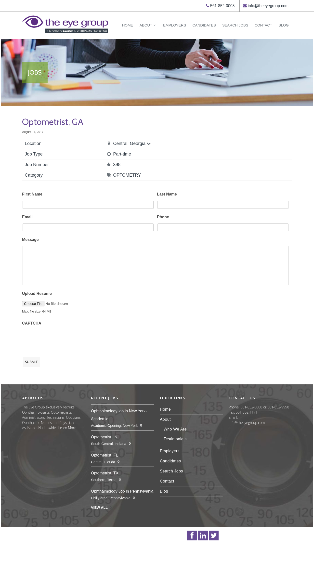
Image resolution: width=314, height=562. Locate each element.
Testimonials (175, 439)
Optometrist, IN (104, 437)
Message (30, 239)
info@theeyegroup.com (268, 6)
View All (99, 508)
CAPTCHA (31, 323)
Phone (163, 217)
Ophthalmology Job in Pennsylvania (122, 491)
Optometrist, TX (104, 473)
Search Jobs (235, 25)
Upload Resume (37, 293)
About (148, 25)
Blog (283, 25)
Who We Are (175, 429)
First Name (32, 194)
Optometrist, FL (104, 455)
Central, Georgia (132, 143)
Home (127, 25)
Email (27, 217)
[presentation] (59, 338)
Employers (174, 25)
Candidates (204, 25)
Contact (263, 25)
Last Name (167, 194)
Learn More (67, 427)
